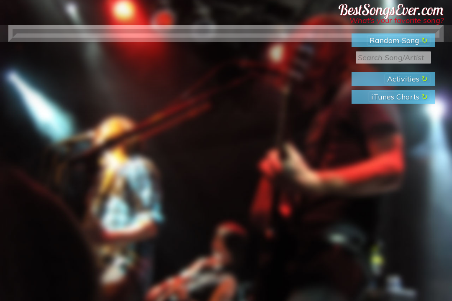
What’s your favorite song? (396, 20)
